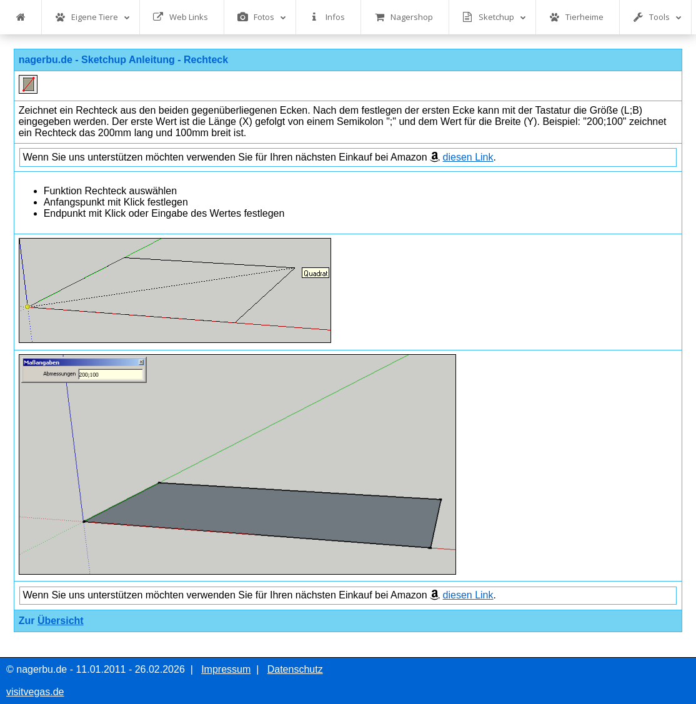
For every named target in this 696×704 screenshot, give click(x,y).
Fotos (261, 17)
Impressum (226, 669)
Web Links (180, 17)
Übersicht (60, 620)
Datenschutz (295, 669)
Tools (657, 17)
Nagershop (403, 17)
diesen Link (468, 157)
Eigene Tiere (92, 17)
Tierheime (576, 17)
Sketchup (494, 17)
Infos (327, 17)
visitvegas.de (35, 692)
